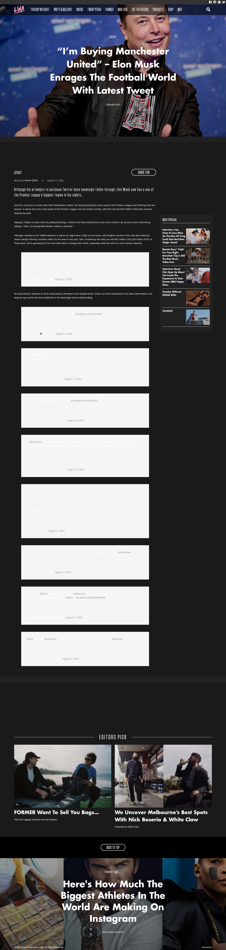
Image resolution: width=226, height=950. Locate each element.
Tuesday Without (39, 10)
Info (180, 10)
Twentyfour (94, 10)
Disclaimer (207, 947)
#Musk (29, 639)
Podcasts (158, 10)
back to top (113, 848)
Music (79, 10)
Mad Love (123, 10)
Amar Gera (31, 180)
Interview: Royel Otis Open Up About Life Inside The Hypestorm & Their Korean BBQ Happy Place (173, 277)
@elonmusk (35, 442)
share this (144, 172)
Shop (170, 10)
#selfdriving (79, 593)
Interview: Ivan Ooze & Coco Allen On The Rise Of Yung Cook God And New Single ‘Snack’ (173, 236)
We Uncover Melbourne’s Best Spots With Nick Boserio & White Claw (161, 816)
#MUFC (44, 593)
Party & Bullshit (63, 10)
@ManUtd (117, 639)
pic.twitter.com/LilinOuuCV (84, 400)
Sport (18, 173)
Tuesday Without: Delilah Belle (171, 293)
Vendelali (167, 311)
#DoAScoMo (124, 552)
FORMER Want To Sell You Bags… (56, 812)
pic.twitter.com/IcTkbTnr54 (88, 314)
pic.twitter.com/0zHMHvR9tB (90, 597)
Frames (109, 10)
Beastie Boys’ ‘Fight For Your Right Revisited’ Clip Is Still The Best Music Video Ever (173, 256)
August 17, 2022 (63, 279)
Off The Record (140, 10)
